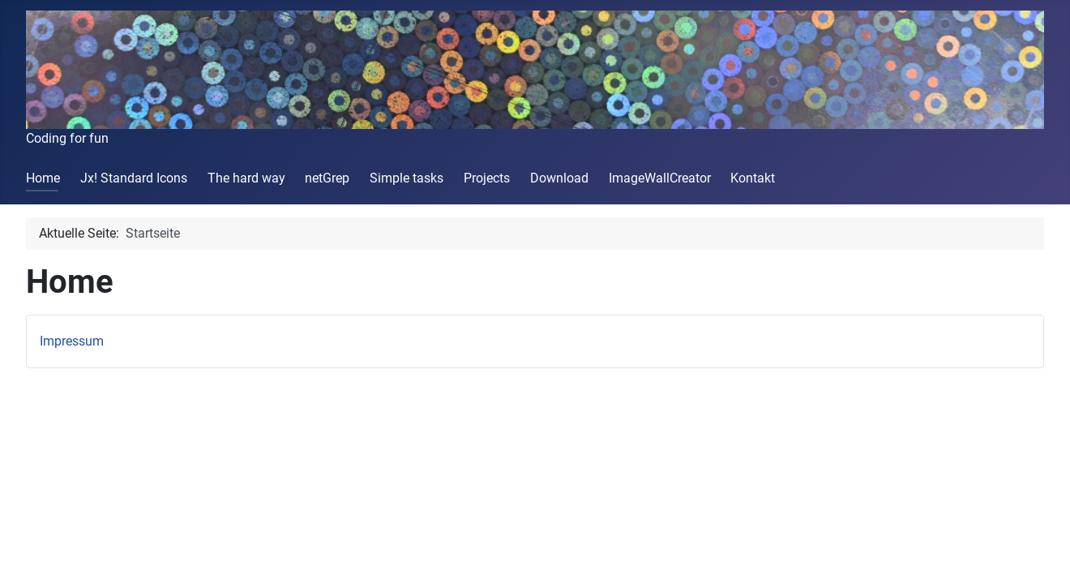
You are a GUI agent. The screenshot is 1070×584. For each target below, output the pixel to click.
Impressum (72, 341)
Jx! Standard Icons (133, 178)
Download (559, 178)
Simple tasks (406, 178)
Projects (487, 178)
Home (43, 178)
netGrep (327, 178)
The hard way (246, 178)
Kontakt (752, 178)
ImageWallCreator (660, 178)
